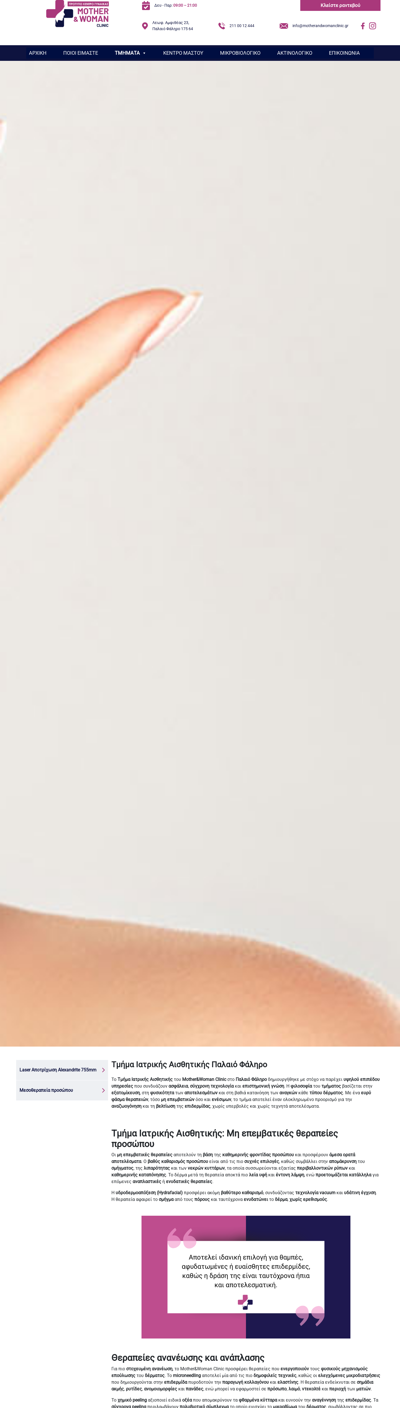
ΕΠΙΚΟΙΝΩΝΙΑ (344, 53)
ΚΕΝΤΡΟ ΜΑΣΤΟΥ (183, 53)
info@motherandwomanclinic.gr (320, 25)
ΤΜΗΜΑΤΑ (131, 53)
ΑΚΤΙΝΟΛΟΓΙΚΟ (294, 53)
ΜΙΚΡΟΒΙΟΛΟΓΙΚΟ (240, 53)
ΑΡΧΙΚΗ (38, 53)
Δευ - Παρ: (175, 5)
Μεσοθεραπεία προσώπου (46, 1090)
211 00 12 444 (242, 25)
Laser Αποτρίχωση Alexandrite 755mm (57, 1070)
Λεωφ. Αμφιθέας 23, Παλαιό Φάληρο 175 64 (172, 25)
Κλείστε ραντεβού (340, 5)
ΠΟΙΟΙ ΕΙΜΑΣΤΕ (80, 53)
